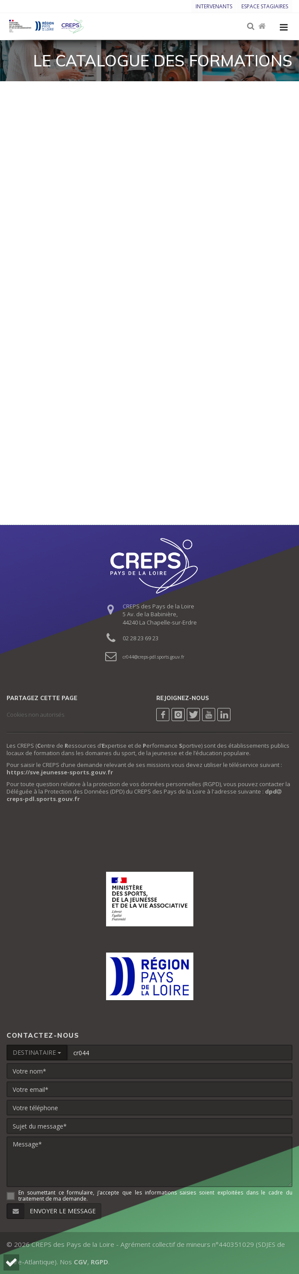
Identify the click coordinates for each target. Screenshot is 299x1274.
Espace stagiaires (264, 6)
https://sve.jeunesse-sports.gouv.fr (60, 772)
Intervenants (214, 6)
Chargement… (149, 295)
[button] (11, 1262)
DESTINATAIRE (37, 1052)
